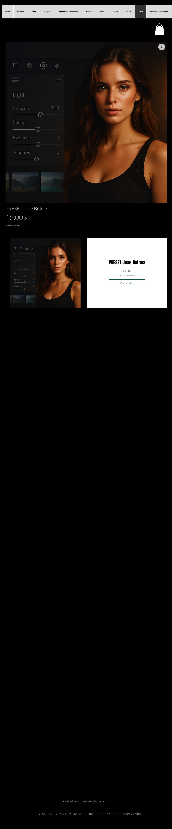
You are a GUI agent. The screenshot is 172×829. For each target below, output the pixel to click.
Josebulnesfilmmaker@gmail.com (85, 801)
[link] (159, 29)
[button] (34, 11)
